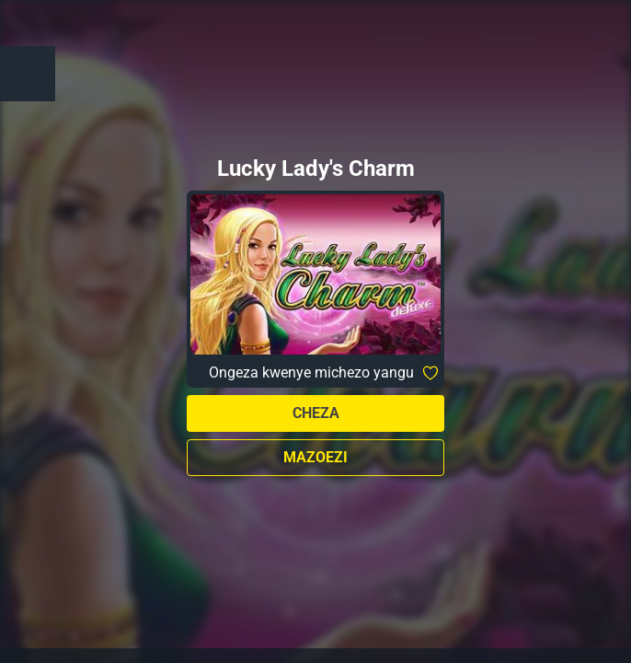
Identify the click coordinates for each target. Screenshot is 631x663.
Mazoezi (315, 457)
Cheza (316, 413)
